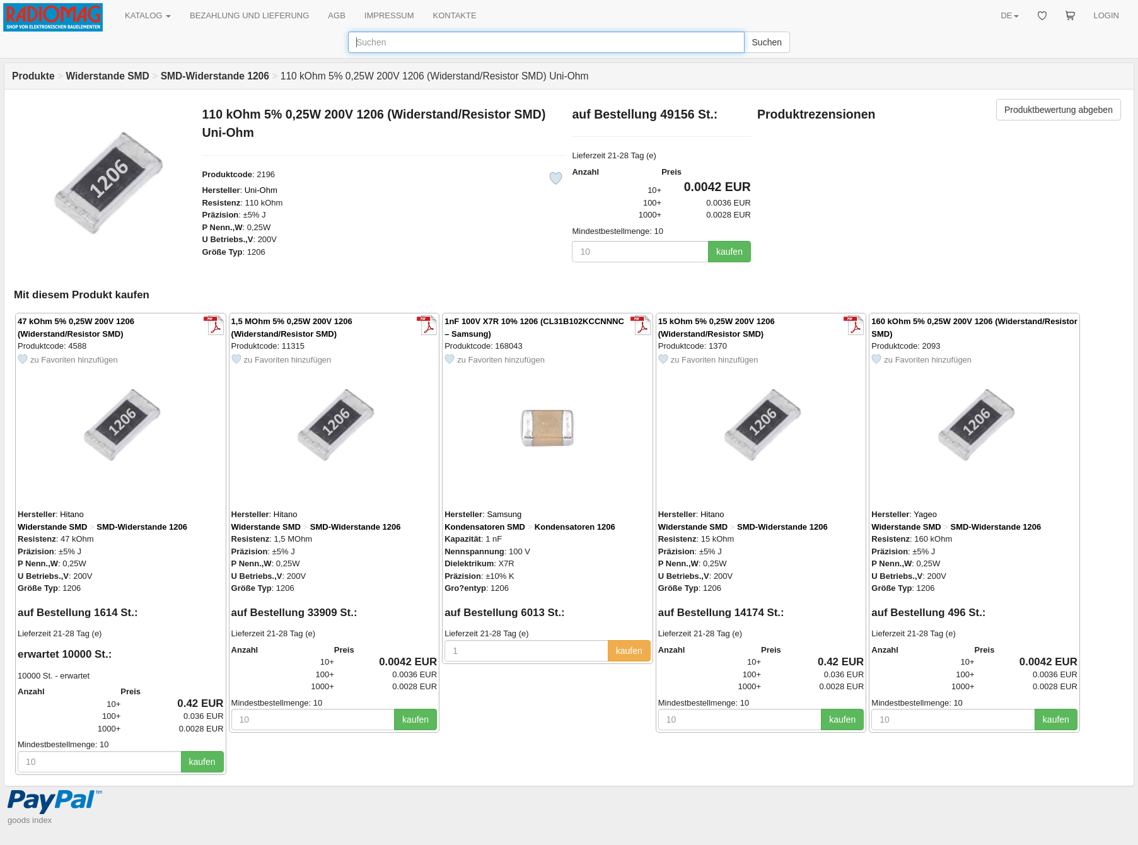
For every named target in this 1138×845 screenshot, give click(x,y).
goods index (30, 820)
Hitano (72, 514)
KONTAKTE (455, 15)
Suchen (767, 42)
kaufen (729, 252)
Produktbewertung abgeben (1058, 110)
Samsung (504, 514)
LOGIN (1106, 15)
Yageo (925, 514)
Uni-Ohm (261, 190)
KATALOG (148, 15)
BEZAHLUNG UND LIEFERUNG (249, 15)
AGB (336, 15)
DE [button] (1009, 15)
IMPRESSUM (389, 15)
